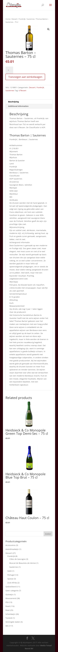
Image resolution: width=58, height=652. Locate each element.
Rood (7, 606)
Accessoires (10, 545)
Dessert (14, 19)
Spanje (10, 579)
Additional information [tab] (18, 106)
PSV (7, 602)
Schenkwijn (10, 614)
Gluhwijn (9, 594)
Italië (9, 571)
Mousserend (10, 598)
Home (7, 19)
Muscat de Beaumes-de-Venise (22, 563)
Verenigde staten (12, 622)
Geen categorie (11, 590)
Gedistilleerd (10, 586)
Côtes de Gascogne (17, 559)
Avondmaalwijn (12, 549)
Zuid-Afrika (12, 582)
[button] (48, 29)
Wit (6, 626)
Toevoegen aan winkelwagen (25, 77)
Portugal (11, 575)
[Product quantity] (9, 70)
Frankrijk (22, 19)
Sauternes (30, 19)
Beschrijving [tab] (13, 101)
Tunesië (8, 618)
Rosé (7, 610)
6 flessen (22, 90)
